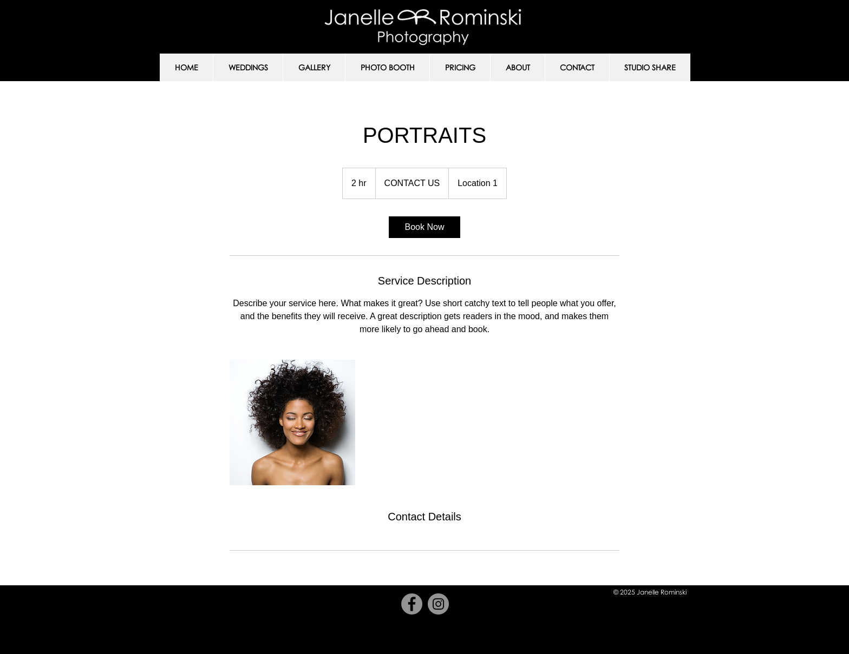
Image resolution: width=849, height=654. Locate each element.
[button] (248, 67)
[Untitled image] (292, 422)
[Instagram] (438, 604)
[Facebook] (411, 604)
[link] (424, 227)
